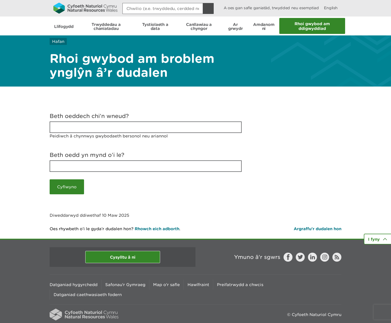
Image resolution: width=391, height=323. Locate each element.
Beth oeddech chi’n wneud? (89, 115)
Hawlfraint (198, 284)
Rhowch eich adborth (157, 228)
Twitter (300, 257)
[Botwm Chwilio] (208, 8)
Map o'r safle (166, 284)
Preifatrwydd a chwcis (240, 284)
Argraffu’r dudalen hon (317, 228)
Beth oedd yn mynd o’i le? (87, 154)
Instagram (324, 257)
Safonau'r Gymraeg (125, 284)
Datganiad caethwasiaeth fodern (88, 294)
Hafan (58, 41)
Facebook (288, 257)
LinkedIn (312, 257)
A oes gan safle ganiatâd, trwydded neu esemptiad (271, 7)
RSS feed (336, 257)
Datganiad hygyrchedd (74, 284)
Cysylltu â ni (122, 257)
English (331, 7)
